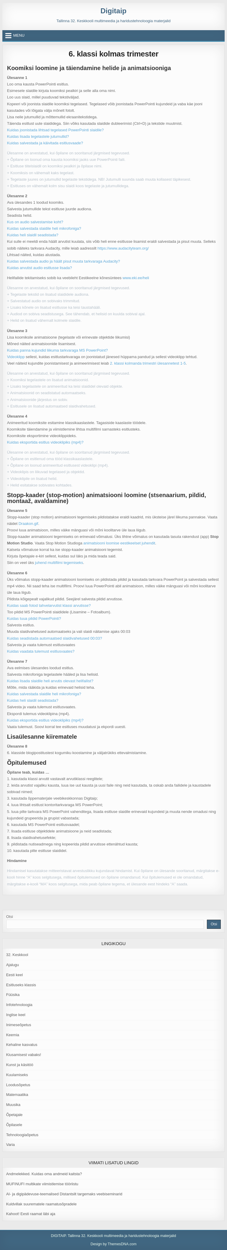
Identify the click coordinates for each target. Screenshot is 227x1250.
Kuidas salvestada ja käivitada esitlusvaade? (45, 143)
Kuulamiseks (17, 1075)
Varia (10, 1144)
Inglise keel (15, 1015)
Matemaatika (17, 1094)
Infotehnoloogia (19, 1004)
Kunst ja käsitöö (19, 1065)
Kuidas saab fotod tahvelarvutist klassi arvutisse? (49, 605)
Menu (19, 35)
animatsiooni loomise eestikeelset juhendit (119, 543)
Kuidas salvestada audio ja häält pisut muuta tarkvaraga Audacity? (63, 261)
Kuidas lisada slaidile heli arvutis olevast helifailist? (50, 681)
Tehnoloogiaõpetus (22, 1135)
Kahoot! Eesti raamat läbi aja (30, 1214)
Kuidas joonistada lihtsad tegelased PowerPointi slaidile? (55, 130)
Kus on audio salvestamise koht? (35, 222)
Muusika (13, 1104)
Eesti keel (14, 975)
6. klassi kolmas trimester (113, 53)
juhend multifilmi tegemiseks (59, 562)
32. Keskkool (17, 955)
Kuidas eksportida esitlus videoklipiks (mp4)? (45, 442)
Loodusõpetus (18, 1085)
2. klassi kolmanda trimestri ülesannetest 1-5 (147, 363)
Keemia (12, 1035)
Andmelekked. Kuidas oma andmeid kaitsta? (44, 1174)
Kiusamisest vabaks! (23, 1054)
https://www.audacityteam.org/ (123, 248)
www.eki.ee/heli (136, 278)
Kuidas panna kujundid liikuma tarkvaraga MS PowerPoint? (57, 350)
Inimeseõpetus (18, 1025)
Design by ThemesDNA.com (113, 1244)
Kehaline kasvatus (22, 1044)
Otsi (9, 916)
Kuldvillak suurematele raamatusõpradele (41, 1204)
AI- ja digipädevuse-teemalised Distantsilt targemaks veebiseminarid (64, 1194)
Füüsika (13, 994)
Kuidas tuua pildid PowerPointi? (34, 618)
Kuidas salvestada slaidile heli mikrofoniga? (44, 228)
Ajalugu (12, 965)
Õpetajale (14, 1114)
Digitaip (113, 11)
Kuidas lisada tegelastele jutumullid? (38, 136)
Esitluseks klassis (21, 985)
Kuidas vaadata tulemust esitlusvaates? (40, 651)
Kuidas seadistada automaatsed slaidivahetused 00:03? (54, 638)
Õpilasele (14, 1125)
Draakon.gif (28, 523)
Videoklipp (16, 357)
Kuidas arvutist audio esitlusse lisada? (39, 268)
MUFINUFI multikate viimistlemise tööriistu (42, 1184)
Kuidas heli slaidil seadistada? (32, 235)
